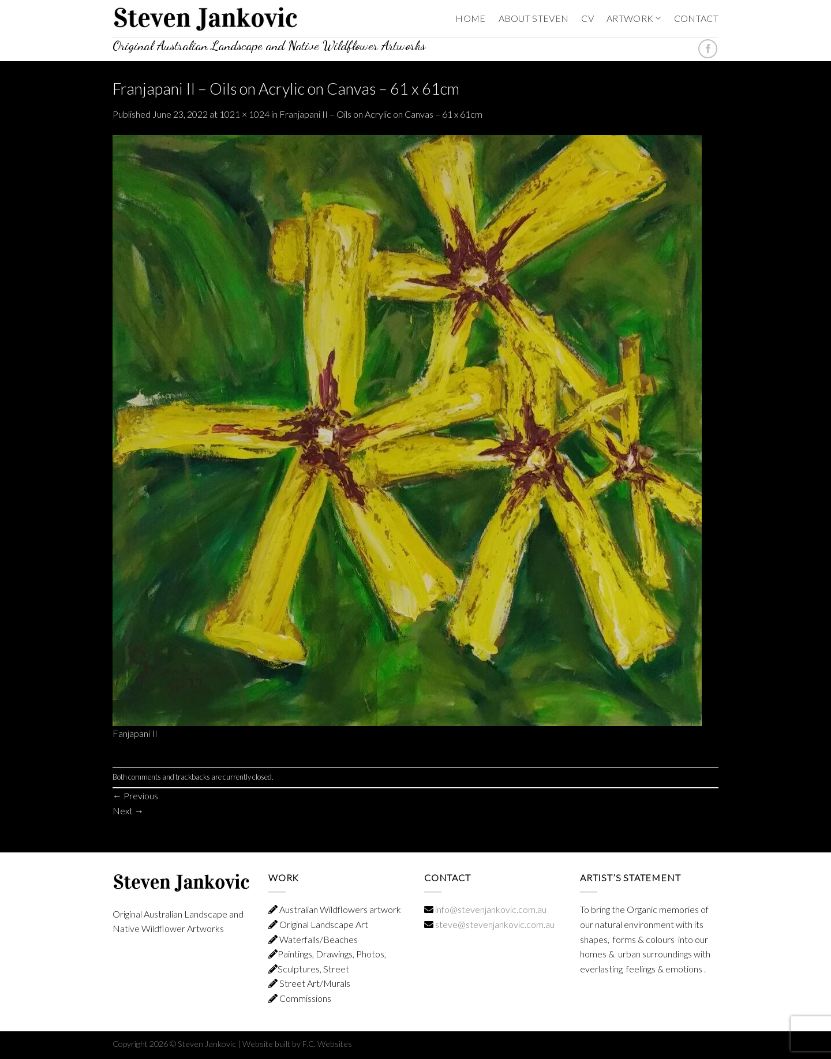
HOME (470, 18)
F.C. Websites (327, 1044)
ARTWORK (634, 18)
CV (587, 18)
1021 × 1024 (244, 113)
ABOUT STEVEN (534, 18)
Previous (135, 795)
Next (128, 810)
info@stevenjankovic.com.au (490, 909)
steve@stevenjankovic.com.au (494, 924)
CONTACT (696, 18)
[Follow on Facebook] (707, 48)
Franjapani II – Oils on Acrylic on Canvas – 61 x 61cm (380, 113)
